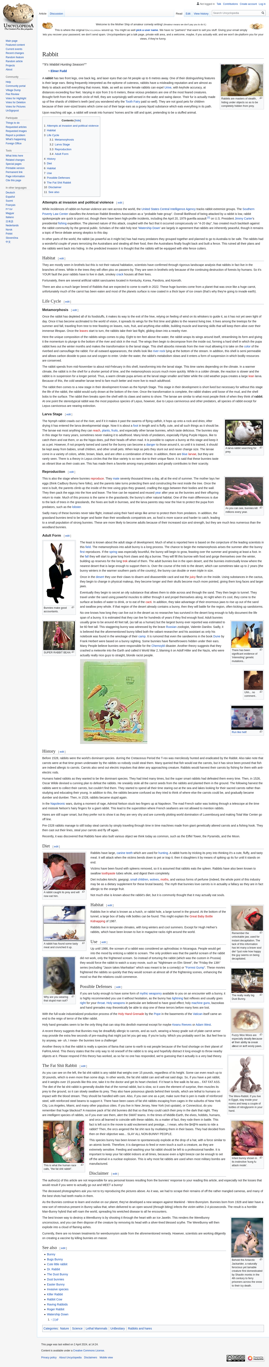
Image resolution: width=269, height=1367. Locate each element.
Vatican (198, 1014)
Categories (51, 1328)
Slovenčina (12, 237)
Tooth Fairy (132, 101)
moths (165, 879)
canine (121, 853)
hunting (163, 853)
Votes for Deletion (16, 102)
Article (42, 13)
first (82, 552)
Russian (171, 627)
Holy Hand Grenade (131, 1014)
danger (151, 444)
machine (197, 1003)
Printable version (15, 168)
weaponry (155, 993)
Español (10, 196)
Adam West (203, 1024)
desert (100, 577)
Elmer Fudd (59, 71)
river (156, 351)
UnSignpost (12, 110)
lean (251, 376)
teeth (129, 853)
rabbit (258, 396)
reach (96, 430)
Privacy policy (49, 1357)
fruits (114, 430)
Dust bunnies (55, 1279)
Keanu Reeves (182, 1024)
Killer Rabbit (55, 1294)
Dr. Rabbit (53, 1269)
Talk (219, 4)
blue (184, 454)
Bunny (51, 1254)
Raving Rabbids (57, 1304)
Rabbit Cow (54, 1299)
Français (10, 205)
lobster (76, 507)
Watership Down (149, 228)
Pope (157, 1014)
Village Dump (13, 90)
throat (101, 1003)
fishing (62, 223)
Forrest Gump (195, 967)
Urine (167, 87)
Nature (64, 1328)
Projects (10, 65)
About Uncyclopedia (70, 1357)
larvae (192, 454)
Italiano (10, 217)
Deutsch (10, 192)
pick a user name (147, 30)
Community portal (15, 85)
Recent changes (15, 53)
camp (141, 636)
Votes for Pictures (15, 106)
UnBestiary (118, 1328)
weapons (119, 1003)
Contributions (230, 4)
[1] (208, 217)
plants (106, 430)
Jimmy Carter (243, 218)
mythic (144, 993)
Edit (188, 13)
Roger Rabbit (55, 1309)
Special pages (13, 163)
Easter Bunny (56, 1284)
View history (201, 13)
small (133, 879)
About (9, 69)
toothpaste (108, 873)
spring (113, 552)
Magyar (10, 213)
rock (162, 351)
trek (125, 561)
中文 (8, 241)
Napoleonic (57, 803)
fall (87, 556)
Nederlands (12, 225)
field (88, 547)
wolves (154, 879)
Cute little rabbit (57, 1264)
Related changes (15, 159)
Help (8, 81)
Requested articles (16, 127)
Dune (216, 636)
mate (116, 478)
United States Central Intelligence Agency (168, 209)
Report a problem (15, 135)
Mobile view (106, 1357)
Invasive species (58, 1289)
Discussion (56, 13)
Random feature (15, 57)
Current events (14, 49)
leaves (83, 330)
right (83, 1003)
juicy (193, 577)
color (247, 346)
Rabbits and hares (140, 1328)
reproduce (97, 478)
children (143, 879)
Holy (109, 1003)
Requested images (16, 131)
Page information (15, 176)
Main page (11, 40)
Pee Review (12, 94)
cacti (149, 602)
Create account (248, 4)
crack (119, 274)
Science (77, 1328)
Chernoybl (158, 645)
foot (135, 425)
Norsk (9, 229)
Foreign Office (13, 143)
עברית (9, 209)
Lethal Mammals (96, 1328)
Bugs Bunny (55, 1259)
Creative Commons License (88, 1350)
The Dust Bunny (57, 1274)
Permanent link (14, 172)
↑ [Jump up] (51, 1319)
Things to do (13, 122)
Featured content (15, 44)
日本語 (9, 221)
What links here (14, 155)
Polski (9, 233)
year (158, 492)
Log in (262, 4)
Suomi (9, 200)
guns (206, 1003)
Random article (14, 61)
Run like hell (239, 732)
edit (120, 202)
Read (179, 13)
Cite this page (13, 180)
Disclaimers (90, 1357)
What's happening (16, 139)
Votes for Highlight (16, 98)
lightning (177, 998)
